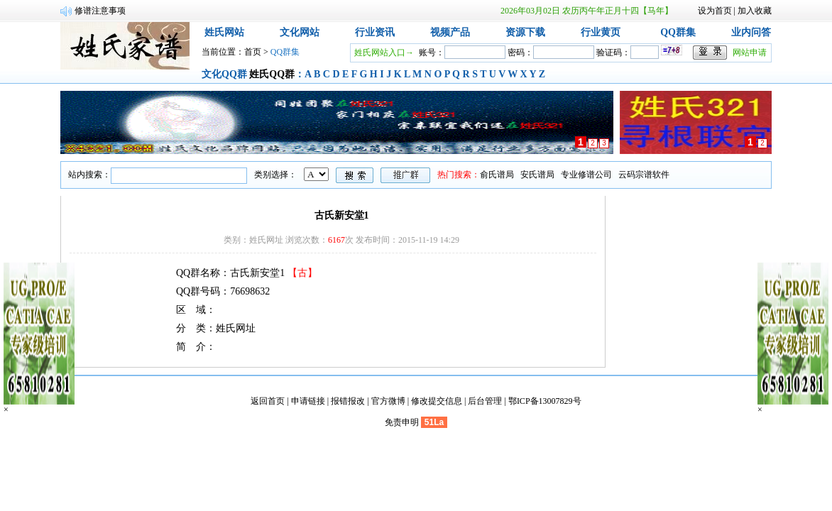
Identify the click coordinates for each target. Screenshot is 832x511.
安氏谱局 (537, 175)
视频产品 (450, 32)
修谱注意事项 (100, 11)
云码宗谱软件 (643, 175)
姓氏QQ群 (272, 74)
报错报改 (348, 401)
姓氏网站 (224, 32)
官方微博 (388, 401)
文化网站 (299, 32)
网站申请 (750, 52)
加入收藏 (755, 11)
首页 (252, 52)
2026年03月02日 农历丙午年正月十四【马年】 (586, 11)
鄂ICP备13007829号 (544, 401)
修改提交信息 (436, 401)
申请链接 (308, 401)
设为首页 (715, 11)
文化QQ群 (224, 74)
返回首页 (268, 401)
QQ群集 (678, 32)
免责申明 (402, 422)
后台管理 (485, 401)
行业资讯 (375, 32)
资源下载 (525, 32)
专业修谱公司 (586, 175)
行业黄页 (600, 32)
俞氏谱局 (497, 175)
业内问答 (751, 32)
